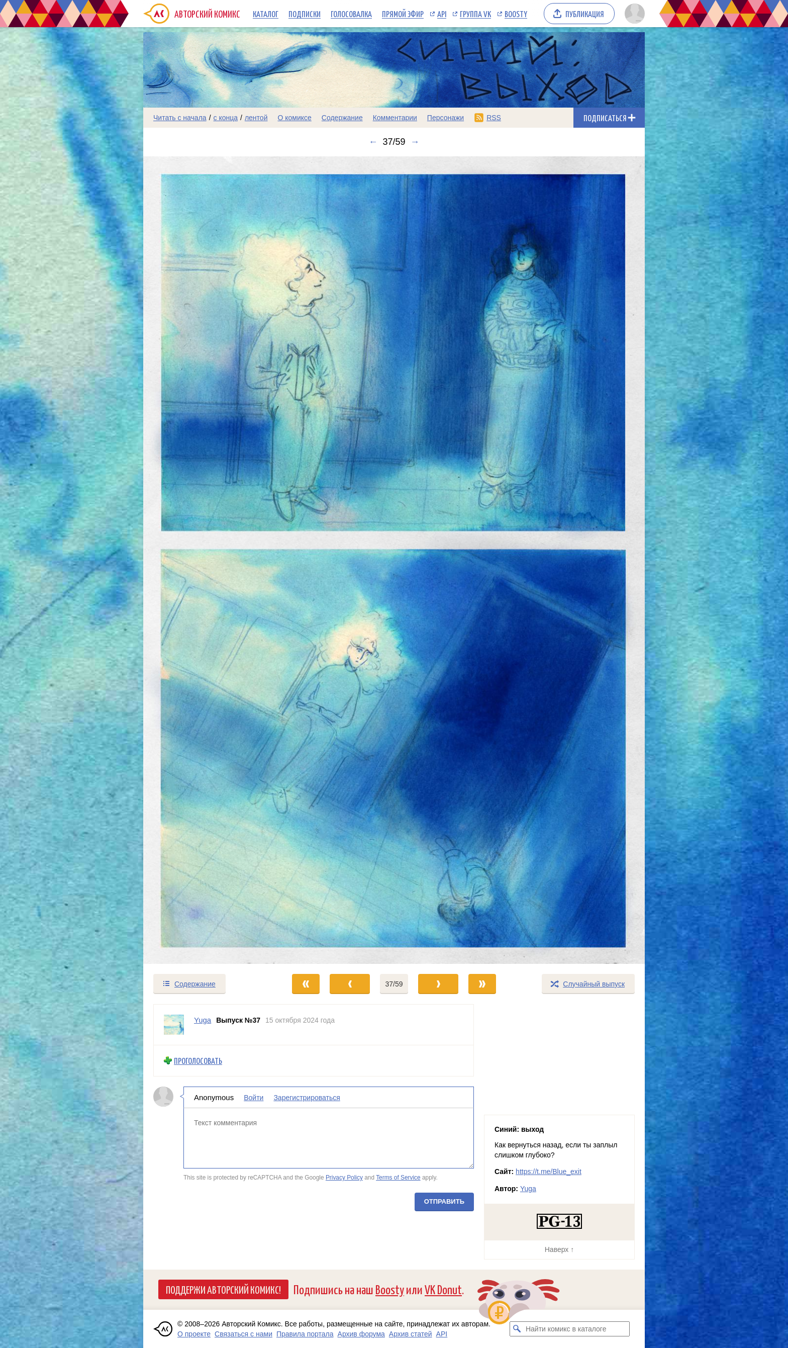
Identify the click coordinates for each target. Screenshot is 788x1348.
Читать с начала (180, 118)
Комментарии (395, 118)
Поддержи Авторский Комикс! (223, 1289)
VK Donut (443, 1289)
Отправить (444, 1201)
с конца (226, 118)
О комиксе (294, 118)
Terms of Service (398, 1177)
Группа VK (475, 13)
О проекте (194, 1334)
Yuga (528, 1189)
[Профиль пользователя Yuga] (174, 1025)
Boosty (516, 13)
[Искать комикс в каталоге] (517, 1329)
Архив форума (361, 1334)
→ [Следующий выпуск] (415, 142)
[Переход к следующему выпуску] (394, 560)
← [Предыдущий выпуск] (372, 142)
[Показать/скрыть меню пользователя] (633, 13)
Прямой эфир (403, 13)
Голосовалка (351, 13)
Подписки (304, 13)
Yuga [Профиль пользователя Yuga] (202, 1020)
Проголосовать (198, 1060)
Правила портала (305, 1334)
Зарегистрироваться (306, 1098)
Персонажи (445, 118)
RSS (493, 118)
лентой (256, 118)
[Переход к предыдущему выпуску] (206, 560)
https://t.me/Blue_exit (548, 1171)
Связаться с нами (243, 1334)
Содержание (342, 118)
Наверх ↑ (559, 1249)
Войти (253, 1098)
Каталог (265, 13)
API (441, 13)
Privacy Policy (344, 1177)
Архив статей (410, 1334)
